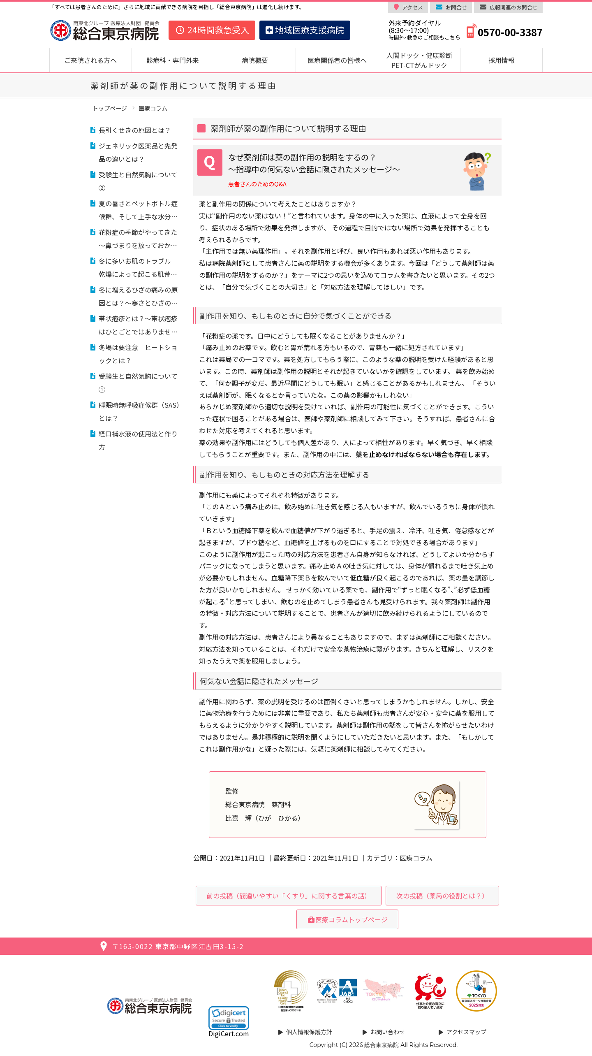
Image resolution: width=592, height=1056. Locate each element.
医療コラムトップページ (347, 919)
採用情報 (501, 60)
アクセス (412, 7)
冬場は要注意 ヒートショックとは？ (138, 353)
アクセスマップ (466, 1032)
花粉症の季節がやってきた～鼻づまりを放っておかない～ (138, 239)
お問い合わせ (387, 1032)
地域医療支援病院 (305, 29)
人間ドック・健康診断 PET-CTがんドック (422, 60)
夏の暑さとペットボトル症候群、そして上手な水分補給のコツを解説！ (138, 210)
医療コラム (416, 858)
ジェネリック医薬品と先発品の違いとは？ (138, 152)
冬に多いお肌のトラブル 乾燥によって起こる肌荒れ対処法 (138, 268)
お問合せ (456, 7)
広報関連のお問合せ (514, 7)
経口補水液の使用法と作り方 (138, 440)
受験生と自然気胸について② (138, 181)
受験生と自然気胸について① (138, 382)
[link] (228, 1018)
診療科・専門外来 (172, 60)
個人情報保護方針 (309, 1032)
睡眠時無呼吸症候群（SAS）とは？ (141, 411)
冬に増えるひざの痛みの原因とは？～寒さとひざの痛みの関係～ (138, 297)
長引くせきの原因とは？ (135, 130)
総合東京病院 (381, 1045)
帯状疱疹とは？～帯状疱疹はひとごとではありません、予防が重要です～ (138, 325)
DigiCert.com (228, 1033)
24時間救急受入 (212, 29)
